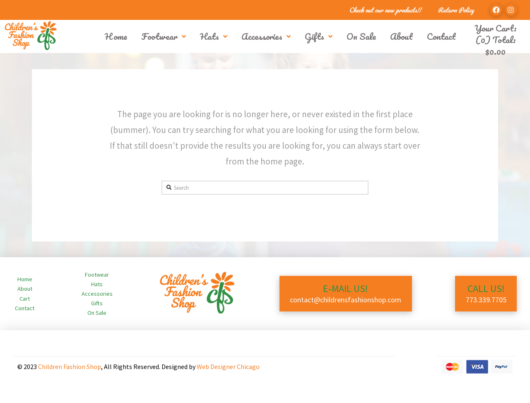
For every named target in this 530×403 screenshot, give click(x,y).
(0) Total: (495, 45)
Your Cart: (496, 28)
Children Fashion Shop (69, 366)
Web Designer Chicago (228, 366)
